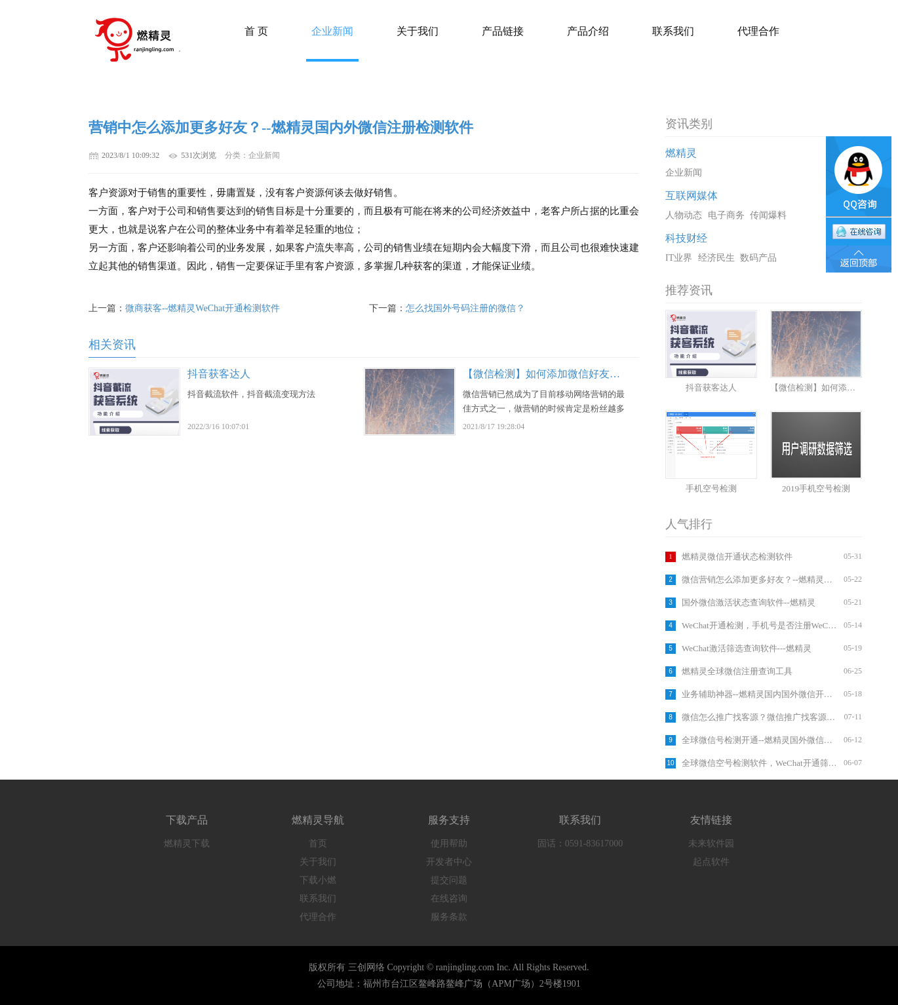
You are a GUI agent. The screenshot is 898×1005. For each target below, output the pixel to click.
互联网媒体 (691, 195)
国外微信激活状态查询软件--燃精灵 (748, 602)
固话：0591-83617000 (580, 843)
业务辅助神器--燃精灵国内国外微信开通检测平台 (761, 694)
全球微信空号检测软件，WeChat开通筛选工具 (761, 763)
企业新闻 (683, 173)
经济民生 (716, 258)
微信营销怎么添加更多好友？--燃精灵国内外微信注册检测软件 (761, 579)
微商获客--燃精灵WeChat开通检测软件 (202, 308)
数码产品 (758, 258)
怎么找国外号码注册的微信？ (465, 308)
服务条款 (449, 917)
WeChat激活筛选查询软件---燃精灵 (746, 648)
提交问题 (449, 880)
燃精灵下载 (187, 843)
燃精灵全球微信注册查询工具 (737, 671)
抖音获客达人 (218, 373)
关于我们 (318, 862)
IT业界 (678, 258)
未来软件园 (711, 843)
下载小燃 (318, 880)
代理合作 (318, 917)
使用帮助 (449, 843)
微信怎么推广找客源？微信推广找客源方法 (761, 717)
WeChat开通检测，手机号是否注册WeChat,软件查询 (761, 625)
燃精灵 (681, 153)
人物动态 (683, 215)
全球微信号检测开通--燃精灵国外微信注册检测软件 (761, 740)
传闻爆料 (768, 215)
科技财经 (686, 238)
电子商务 (726, 215)
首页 (318, 843)
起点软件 (711, 862)
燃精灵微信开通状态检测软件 (737, 556)
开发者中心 (449, 862)
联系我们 (318, 898)
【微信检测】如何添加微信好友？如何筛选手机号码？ (588, 373)
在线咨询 (449, 898)
